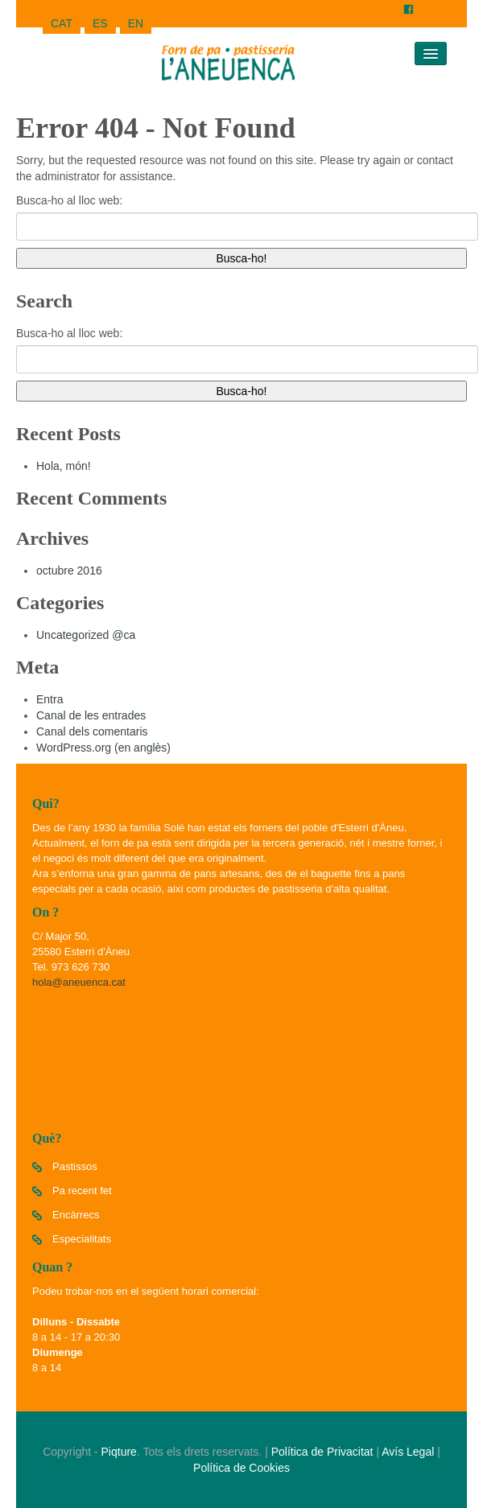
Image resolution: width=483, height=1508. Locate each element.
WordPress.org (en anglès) (103, 747)
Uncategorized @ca (85, 634)
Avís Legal (408, 1451)
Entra (49, 699)
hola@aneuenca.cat (79, 982)
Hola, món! (63, 465)
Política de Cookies (241, 1467)
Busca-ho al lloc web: (69, 200)
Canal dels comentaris (92, 731)
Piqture (119, 1451)
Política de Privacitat (322, 1451)
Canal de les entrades (91, 715)
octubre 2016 (69, 570)
